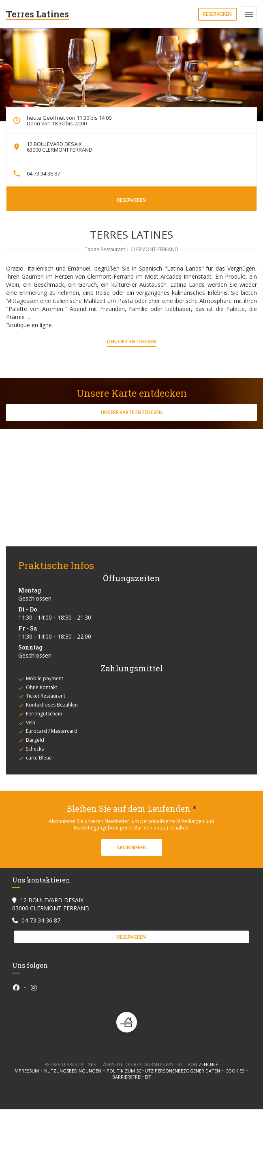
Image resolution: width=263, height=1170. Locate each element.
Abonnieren (132, 847)
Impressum (28, 1071)
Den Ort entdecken (131, 341)
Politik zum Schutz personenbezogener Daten (166, 1071)
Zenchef (208, 1064)
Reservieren (217, 14)
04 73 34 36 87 (43, 173)
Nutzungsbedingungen (75, 1071)
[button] (249, 14)
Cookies (237, 1071)
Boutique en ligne (29, 325)
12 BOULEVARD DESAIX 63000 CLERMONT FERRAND (59, 146)
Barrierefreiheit (131, 1077)
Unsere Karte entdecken (132, 412)
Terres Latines (37, 14)
